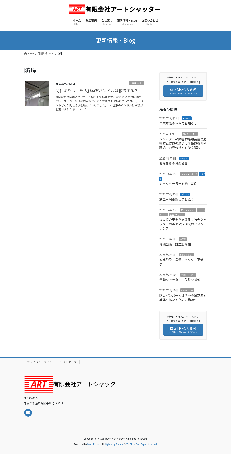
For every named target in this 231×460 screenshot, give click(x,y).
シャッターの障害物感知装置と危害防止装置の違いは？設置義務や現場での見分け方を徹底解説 (183, 143)
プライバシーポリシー (41, 362)
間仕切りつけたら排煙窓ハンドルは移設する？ (97, 90)
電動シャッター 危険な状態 (179, 279)
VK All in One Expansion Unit (141, 444)
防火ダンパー (187, 290)
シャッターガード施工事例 (178, 183)
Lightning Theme (114, 444)
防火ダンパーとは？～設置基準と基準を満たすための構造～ (183, 297)
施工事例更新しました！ (176, 199)
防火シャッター (190, 133)
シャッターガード (189, 174)
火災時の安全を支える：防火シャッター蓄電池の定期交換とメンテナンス (183, 224)
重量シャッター (177, 214)
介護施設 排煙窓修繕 (175, 244)
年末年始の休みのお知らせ (178, 123)
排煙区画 (137, 83)
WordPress (93, 444)
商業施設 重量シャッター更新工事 (183, 261)
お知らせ (187, 118)
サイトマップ (68, 362)
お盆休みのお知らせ (173, 163)
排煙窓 (183, 239)
